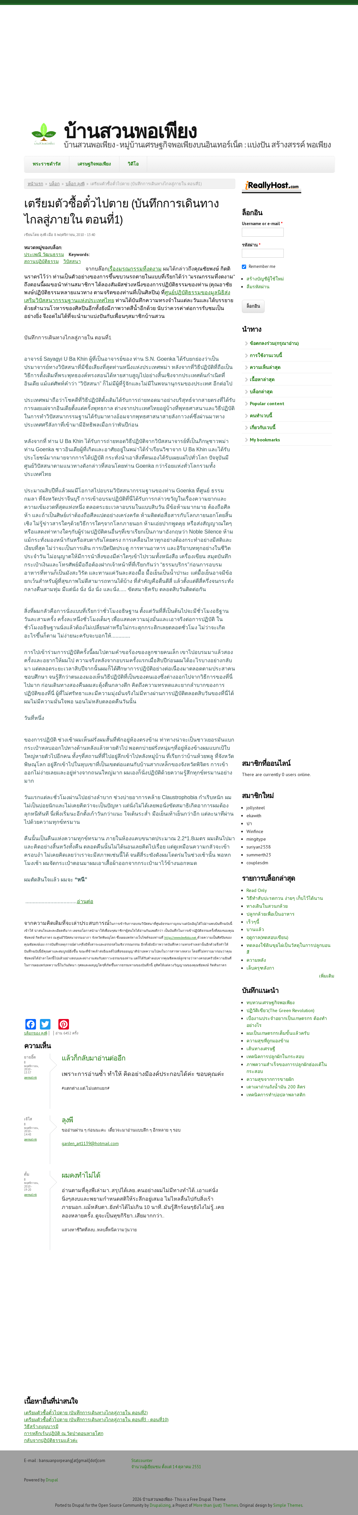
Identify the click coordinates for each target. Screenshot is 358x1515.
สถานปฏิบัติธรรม (41, 261)
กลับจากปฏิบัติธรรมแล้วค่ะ (51, 1440)
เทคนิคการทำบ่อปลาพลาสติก (275, 1095)
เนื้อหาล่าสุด (262, 379)
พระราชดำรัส (47, 164)
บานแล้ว (255, 929)
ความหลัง (256, 960)
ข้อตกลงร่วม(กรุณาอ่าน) (274, 343)
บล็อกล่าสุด (261, 392)
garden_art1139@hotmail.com (90, 1143)
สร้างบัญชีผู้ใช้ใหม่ (265, 279)
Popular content (267, 403)
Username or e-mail (262, 223)
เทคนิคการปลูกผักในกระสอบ (275, 1056)
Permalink (30, 1077)
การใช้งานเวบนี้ (266, 355)
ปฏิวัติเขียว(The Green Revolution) (280, 1010)
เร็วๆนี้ (252, 922)
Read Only (256, 890)
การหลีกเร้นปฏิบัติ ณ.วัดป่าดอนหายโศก (63, 1433)
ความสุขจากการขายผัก (270, 1079)
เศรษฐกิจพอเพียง (94, 164)
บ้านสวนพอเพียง (130, 131)
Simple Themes (287, 1505)
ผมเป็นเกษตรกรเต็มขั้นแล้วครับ (277, 1033)
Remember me (262, 266)
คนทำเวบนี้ (261, 416)
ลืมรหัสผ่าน (258, 287)
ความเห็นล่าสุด (265, 367)
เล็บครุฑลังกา (260, 968)
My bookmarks (265, 440)
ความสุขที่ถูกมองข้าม (267, 1041)
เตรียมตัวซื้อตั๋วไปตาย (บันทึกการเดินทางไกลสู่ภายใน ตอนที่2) (86, 1413)
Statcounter (141, 1460)
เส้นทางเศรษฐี (260, 1049)
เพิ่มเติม (326, 976)
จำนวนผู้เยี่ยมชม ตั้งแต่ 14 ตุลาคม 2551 (166, 1466)
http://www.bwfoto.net (180, 937)
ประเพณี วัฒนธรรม (44, 254)
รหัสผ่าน (251, 245)
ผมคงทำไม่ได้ (81, 1175)
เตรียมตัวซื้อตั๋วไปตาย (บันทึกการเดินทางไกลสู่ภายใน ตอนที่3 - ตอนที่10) (96, 1420)
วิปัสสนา (72, 261)
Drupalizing (160, 1505)
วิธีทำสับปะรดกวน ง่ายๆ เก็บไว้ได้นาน (284, 898)
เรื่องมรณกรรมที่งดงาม (135, 268)
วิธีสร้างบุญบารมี (41, 1426)
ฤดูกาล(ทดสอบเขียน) (267, 937)
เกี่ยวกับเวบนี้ (263, 428)
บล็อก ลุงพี (75, 184)
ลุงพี (67, 1119)
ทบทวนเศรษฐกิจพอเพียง (270, 1003)
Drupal (52, 1479)
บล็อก (54, 184)
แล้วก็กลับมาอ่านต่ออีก (93, 1058)
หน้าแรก (35, 184)
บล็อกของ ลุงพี (35, 1033)
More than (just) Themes (215, 1505)
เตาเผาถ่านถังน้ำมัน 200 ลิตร (276, 1087)
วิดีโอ (133, 164)
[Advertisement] (179, 58)
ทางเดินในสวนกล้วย (267, 906)
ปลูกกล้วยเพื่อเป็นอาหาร (270, 914)
